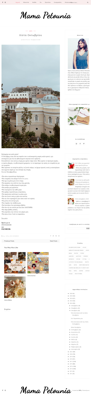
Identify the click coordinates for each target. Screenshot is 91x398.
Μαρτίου (73, 344)
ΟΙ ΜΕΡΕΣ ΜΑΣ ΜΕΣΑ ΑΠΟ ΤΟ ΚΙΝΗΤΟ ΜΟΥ (79, 267)
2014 (71, 369)
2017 (71, 361)
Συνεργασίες (57, 2)
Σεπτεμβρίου (75, 330)
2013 (71, 371)
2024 (71, 298)
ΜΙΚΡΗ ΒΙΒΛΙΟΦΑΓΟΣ (84, 265)
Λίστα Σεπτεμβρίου (9, 275)
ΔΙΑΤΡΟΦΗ (78, 256)
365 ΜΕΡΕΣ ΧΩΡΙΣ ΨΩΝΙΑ (74, 247)
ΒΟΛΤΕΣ (76, 253)
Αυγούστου (74, 332)
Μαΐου (73, 339)
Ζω (41, 2)
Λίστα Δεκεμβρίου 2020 (82, 199)
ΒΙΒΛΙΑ (70, 253)
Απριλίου (74, 342)
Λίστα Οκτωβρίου (76, 327)
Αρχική (18, 2)
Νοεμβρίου (74, 308)
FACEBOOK (6, 229)
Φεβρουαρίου (75, 347)
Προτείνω (48, 2)
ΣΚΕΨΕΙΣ (81, 270)
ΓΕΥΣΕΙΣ (82, 253)
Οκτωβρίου (74, 310)
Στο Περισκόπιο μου (77, 318)
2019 (71, 356)
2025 (71, 296)
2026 (71, 293)
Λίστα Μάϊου (8, 300)
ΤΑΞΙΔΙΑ (70, 273)
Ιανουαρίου (74, 349)
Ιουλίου (73, 334)
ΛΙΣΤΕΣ (75, 265)
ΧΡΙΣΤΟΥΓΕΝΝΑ (78, 273)
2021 (71, 352)
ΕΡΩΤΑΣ (78, 259)
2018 (71, 359)
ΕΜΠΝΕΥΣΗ (71, 259)
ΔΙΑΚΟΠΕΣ (71, 256)
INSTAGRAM (6, 225)
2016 (71, 364)
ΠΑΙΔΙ (70, 270)
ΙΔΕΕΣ (70, 265)
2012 (71, 373)
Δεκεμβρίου (74, 305)
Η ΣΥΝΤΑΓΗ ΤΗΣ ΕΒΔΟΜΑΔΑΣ (76, 262)
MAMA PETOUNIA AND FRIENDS (76, 250)
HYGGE (84, 247)
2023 (71, 301)
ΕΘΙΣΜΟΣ (86, 256)
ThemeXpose (85, 390)
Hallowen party (23, 178)
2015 (71, 366)
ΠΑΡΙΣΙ (75, 270)
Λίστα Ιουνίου (31, 275)
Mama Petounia (26, 39)
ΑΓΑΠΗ (87, 250)
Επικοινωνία (68, 2)
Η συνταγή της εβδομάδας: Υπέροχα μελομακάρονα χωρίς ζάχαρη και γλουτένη (83, 182)
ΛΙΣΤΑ (30, 31)
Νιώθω (34, 2)
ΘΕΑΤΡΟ (87, 262)
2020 (71, 354)
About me (26, 2)
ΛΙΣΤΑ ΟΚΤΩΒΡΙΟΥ (14, 236)
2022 (71, 303)
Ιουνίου (73, 337)
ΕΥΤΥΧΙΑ (84, 259)
